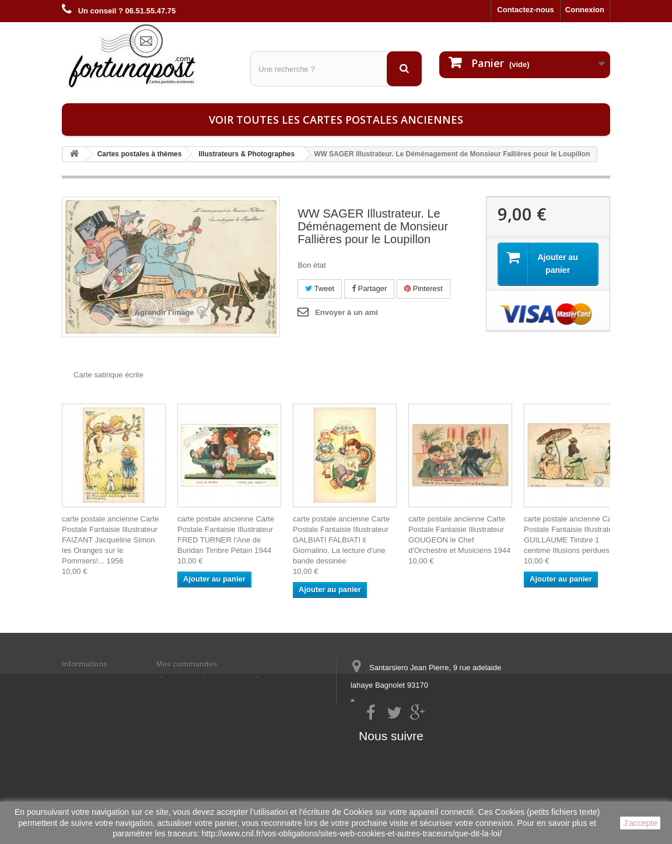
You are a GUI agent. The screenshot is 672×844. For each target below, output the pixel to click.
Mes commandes (187, 664)
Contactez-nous (525, 9)
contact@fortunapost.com (440, 728)
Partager (369, 288)
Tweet (319, 288)
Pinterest (423, 288)
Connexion (584, 9)
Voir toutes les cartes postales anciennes (336, 120)
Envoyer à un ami (346, 312)
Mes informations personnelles (212, 679)
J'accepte (640, 823)
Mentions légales (92, 679)
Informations (85, 664)
